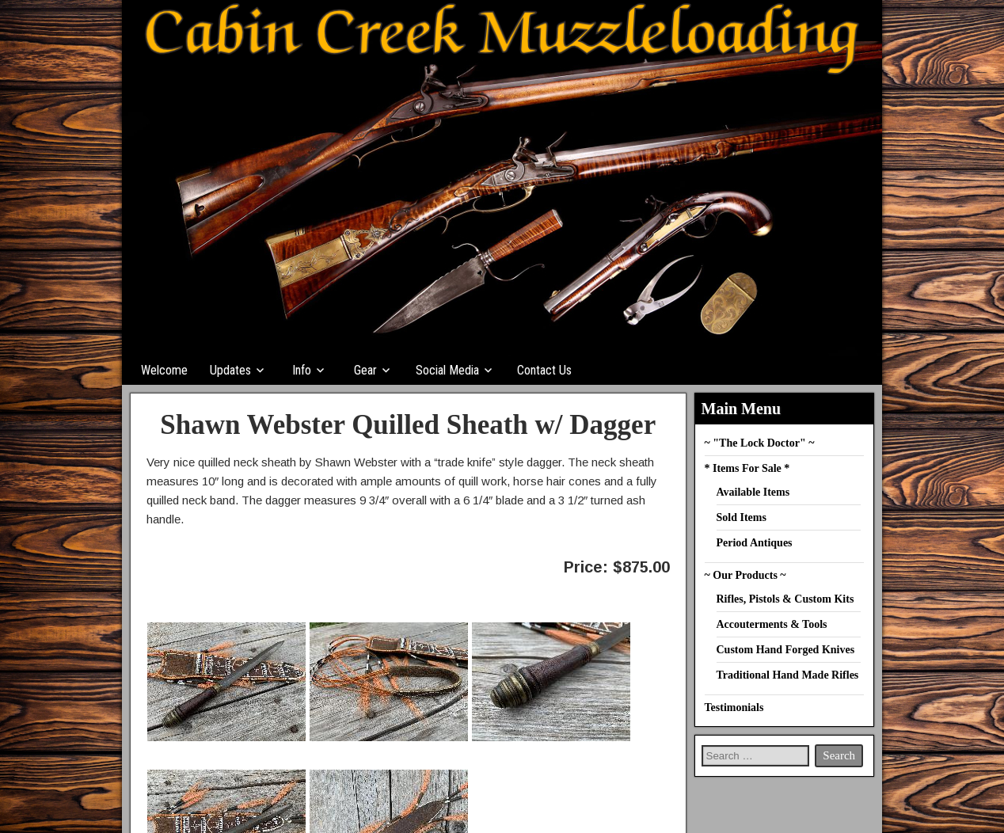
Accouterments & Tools (772, 624)
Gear (365, 370)
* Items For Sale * (747, 468)
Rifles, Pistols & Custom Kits (785, 599)
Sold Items (741, 517)
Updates (230, 370)
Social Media (447, 370)
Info (301, 370)
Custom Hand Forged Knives (786, 650)
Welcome (164, 370)
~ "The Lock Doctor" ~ (760, 443)
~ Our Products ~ (745, 575)
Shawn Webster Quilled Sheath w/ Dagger (408, 424)
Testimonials (734, 707)
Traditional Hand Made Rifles (788, 675)
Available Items (753, 492)
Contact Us (544, 370)
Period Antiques (755, 543)
